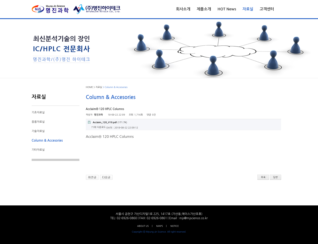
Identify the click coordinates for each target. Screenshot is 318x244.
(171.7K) (107, 122)
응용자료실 (38, 121)
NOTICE (174, 226)
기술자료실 (38, 131)
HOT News (226, 9)
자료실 (247, 9)
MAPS (159, 226)
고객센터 (267, 9)
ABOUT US (143, 226)
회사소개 (183, 9)
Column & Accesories (47, 140)
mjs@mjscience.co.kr (193, 218)
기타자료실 (38, 149)
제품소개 (204, 9)
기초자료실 (38, 112)
